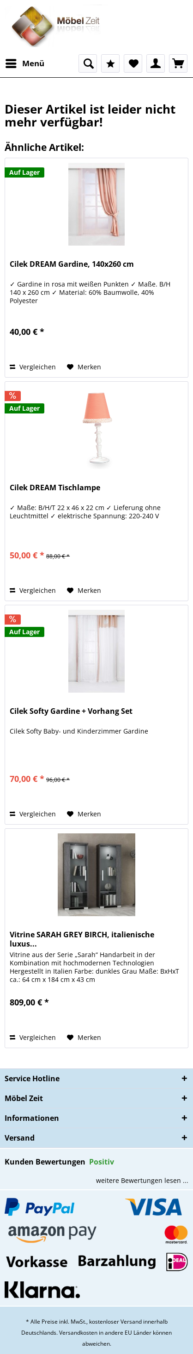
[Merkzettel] (133, 63)
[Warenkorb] (178, 63)
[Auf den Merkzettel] (84, 367)
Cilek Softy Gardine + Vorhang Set (71, 711)
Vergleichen (33, 366)
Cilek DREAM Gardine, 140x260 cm (72, 264)
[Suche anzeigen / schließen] (87, 63)
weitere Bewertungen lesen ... (142, 1180)
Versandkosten (78, 1333)
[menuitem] (24, 63)
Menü (25, 62)
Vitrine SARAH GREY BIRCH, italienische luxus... (82, 939)
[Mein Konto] (155, 63)
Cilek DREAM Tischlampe (55, 488)
